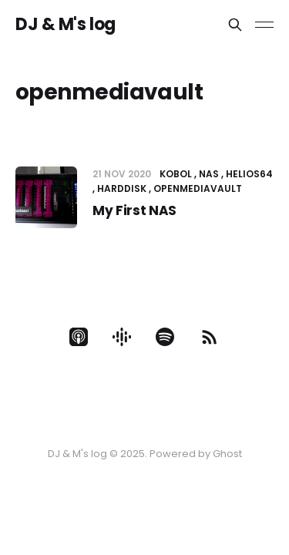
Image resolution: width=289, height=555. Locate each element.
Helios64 (249, 173)
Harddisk (121, 188)
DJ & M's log (65, 24)
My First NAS (134, 210)
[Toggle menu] (264, 24)
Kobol (176, 173)
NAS (209, 173)
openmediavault (197, 188)
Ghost (227, 453)
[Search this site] (235, 24)
